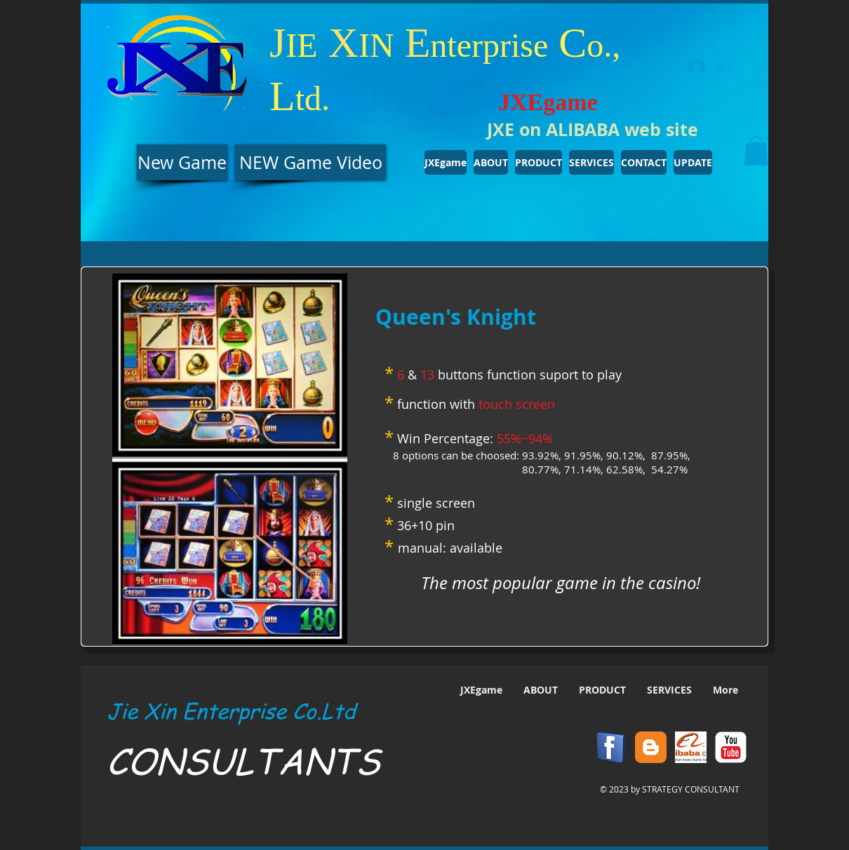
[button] (756, 151)
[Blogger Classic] (651, 747)
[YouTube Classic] (731, 747)
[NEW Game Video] (310, 162)
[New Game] (182, 162)
